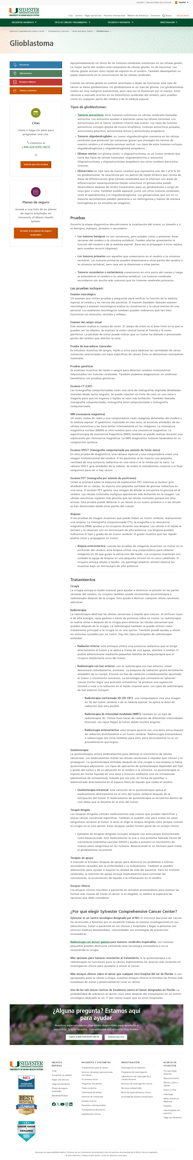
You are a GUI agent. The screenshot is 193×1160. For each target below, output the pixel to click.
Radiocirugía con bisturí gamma (90, 942)
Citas (70, 16)
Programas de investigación (134, 1072)
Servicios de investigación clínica (136, 1084)
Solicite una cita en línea (36, 164)
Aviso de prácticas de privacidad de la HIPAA (122, 1152)
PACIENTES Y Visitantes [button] (119, 22)
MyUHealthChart (60, 1096)
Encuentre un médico (62, 1075)
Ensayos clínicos (24, 82)
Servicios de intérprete (92, 1097)
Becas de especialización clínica (136, 1093)
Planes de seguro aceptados (60, 1089)
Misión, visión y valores (171, 1084)
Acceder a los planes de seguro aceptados (35, 233)
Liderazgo (168, 1095)
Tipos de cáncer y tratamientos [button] (71, 22)
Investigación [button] (167, 22)
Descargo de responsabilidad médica (50, 1152)
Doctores (21, 65)
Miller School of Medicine (171, 1100)
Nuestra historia (171, 1079)
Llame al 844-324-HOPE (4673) (84, 1037)
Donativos (155, 16)
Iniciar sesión (181, 16)
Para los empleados (150, 1152)
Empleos (168, 1106)
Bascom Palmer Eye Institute (158, 2)
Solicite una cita (116, 1037)
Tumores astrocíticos (90, 115)
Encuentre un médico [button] (23, 22)
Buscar (167, 16)
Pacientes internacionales (94, 1106)
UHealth (140, 2)
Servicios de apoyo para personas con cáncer (97, 1073)
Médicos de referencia (137, 16)
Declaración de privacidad (92, 1152)
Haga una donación (61, 1084)
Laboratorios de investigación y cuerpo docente (136, 1078)
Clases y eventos (25, 91)
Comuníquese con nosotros (172, 1111)
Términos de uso (74, 1152)
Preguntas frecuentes (92, 1084)
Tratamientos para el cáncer (95, 1068)
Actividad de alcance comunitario (137, 1097)
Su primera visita (90, 1080)
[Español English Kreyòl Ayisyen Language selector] (182, 2)
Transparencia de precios (93, 1110)
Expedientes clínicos (91, 1114)
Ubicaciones (22, 73)
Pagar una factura (93, 16)
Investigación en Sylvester (133, 1068)
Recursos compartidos (131, 1088)
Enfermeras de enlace (92, 1093)
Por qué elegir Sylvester (170, 1072)
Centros (78, 16)
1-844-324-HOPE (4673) (36, 147)
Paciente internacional (114, 16)
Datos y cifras (170, 1090)
